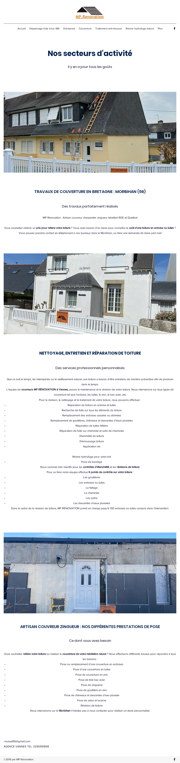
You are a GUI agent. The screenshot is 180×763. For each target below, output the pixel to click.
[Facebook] (174, 28)
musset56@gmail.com (17, 741)
